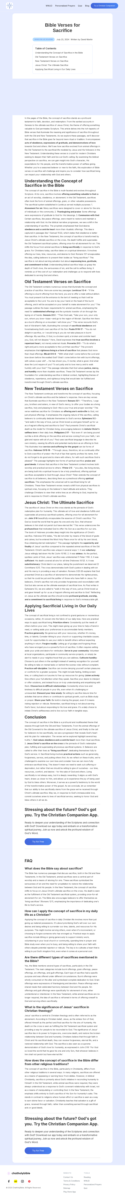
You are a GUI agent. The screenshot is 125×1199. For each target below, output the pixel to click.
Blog (87, 6)
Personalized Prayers (65, 6)
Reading (87, 1177)
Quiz (80, 6)
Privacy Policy (69, 1184)
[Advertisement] (62, 97)
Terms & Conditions (71, 1181)
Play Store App (69, 1192)
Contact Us (68, 1177)
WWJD (49, 6)
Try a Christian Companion (104, 6)
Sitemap (66, 1188)
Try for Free (38, 841)
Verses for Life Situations (43, 39)
